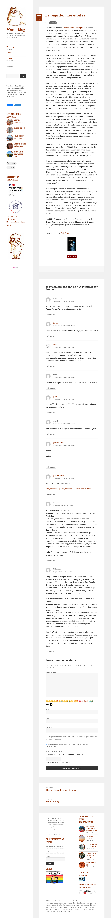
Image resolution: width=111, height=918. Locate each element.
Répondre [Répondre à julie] (51, 413)
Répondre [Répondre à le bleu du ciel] (51, 315)
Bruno (56, 323)
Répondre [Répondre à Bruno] (51, 336)
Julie (63, 233)
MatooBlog (16, 29)
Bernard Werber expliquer (72, 28)
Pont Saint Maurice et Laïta (18, 154)
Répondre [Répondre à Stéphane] (51, 652)
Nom (48, 709)
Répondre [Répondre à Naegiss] (51, 561)
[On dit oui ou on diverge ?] (82, 847)
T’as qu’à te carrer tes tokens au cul (92, 829)
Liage (16, 65)
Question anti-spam (54, 752)
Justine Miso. (58, 443)
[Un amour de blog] (82, 865)
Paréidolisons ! (19, 129)
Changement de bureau (19, 137)
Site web (49, 727)
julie (55, 396)
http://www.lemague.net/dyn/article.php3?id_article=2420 (68, 489)
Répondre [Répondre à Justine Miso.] (51, 467)
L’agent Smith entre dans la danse (91, 855)
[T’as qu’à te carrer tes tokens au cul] (82, 829)
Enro (55, 345)
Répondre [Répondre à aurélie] (51, 434)
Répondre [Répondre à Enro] (51, 366)
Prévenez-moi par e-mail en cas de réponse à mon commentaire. (67, 746)
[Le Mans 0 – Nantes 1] (82, 838)
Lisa (67, 233)
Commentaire (52, 672)
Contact (9, 225)
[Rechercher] (23, 76)
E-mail (49, 718)
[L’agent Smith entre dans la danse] (82, 855)
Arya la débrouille (18, 121)
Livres (52, 23)
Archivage (16, 59)
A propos (16, 54)
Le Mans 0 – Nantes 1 (90, 837)
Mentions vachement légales (16, 222)
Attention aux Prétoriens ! (20, 145)
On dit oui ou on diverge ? (91, 846)
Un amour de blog (91, 864)
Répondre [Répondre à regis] (51, 388)
